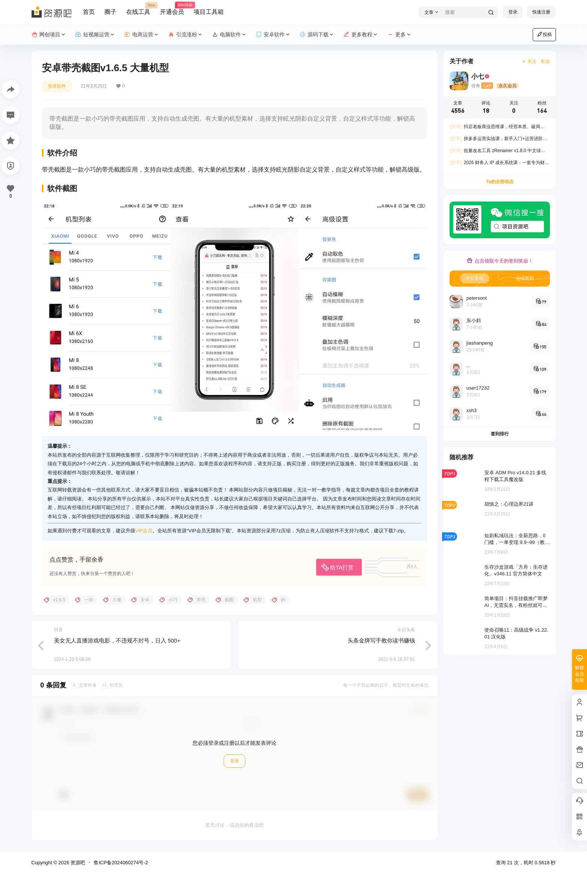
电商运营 (141, 34)
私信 (545, 61)
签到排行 (500, 433)
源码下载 (317, 34)
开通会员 (172, 8)
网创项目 (48, 34)
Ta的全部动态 (499, 181)
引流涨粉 (185, 34)
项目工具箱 (209, 12)
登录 (512, 12)
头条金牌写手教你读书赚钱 (381, 640)
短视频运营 (95, 34)
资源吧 (77, 862)
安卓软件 (273, 34)
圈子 (111, 12)
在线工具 (138, 8)
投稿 (544, 34)
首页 (89, 12)
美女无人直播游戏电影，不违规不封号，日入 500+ (117, 640)
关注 (528, 61)
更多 (399, 34)
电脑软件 (229, 34)
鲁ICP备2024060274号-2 (121, 862)
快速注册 (541, 12)
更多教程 (361, 34)
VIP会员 (144, 530)
